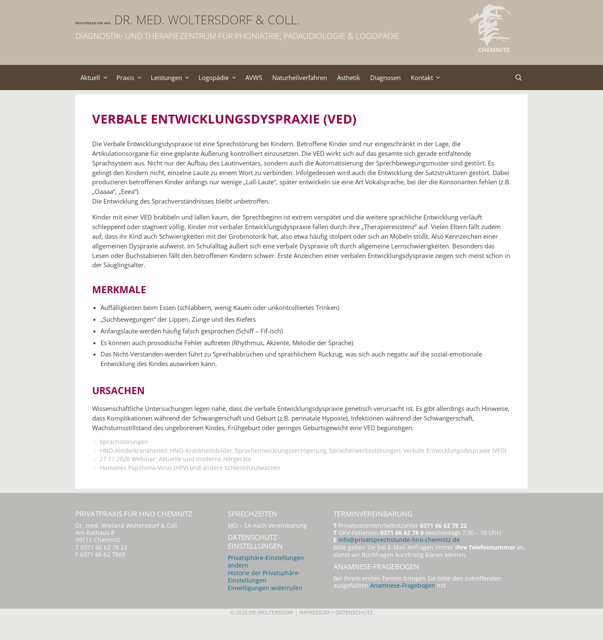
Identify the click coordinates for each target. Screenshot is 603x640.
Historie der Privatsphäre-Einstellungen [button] (264, 594)
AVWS (266, 77)
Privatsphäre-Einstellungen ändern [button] (266, 579)
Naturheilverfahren (316, 77)
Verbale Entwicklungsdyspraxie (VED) (458, 466)
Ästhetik (369, 77)
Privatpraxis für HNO (150, 19)
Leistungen (178, 77)
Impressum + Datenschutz (338, 630)
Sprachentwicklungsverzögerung (282, 466)
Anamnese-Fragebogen (402, 604)
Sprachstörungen (124, 458)
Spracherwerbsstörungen (367, 466)
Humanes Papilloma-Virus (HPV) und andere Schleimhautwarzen (190, 484)
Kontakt (454, 77)
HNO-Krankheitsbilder (202, 466)
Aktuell (97, 77)
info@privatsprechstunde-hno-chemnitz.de (399, 557)
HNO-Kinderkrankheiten (134, 466)
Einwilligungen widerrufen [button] (265, 606)
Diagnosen (409, 77)
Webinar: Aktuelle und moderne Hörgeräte (175, 475)
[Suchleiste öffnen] (518, 77)
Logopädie (229, 77)
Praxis (134, 77)
